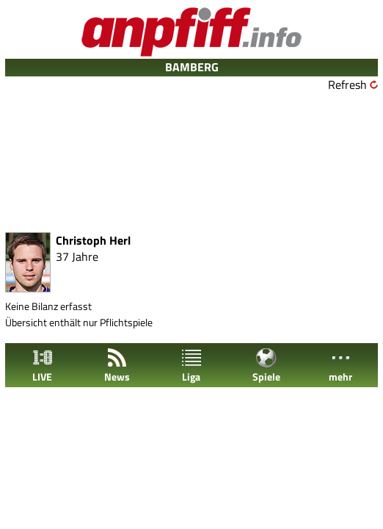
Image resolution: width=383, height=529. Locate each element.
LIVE (43, 365)
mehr (340, 365)
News (117, 365)
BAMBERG (192, 67)
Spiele (266, 365)
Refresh (347, 84)
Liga (191, 365)
